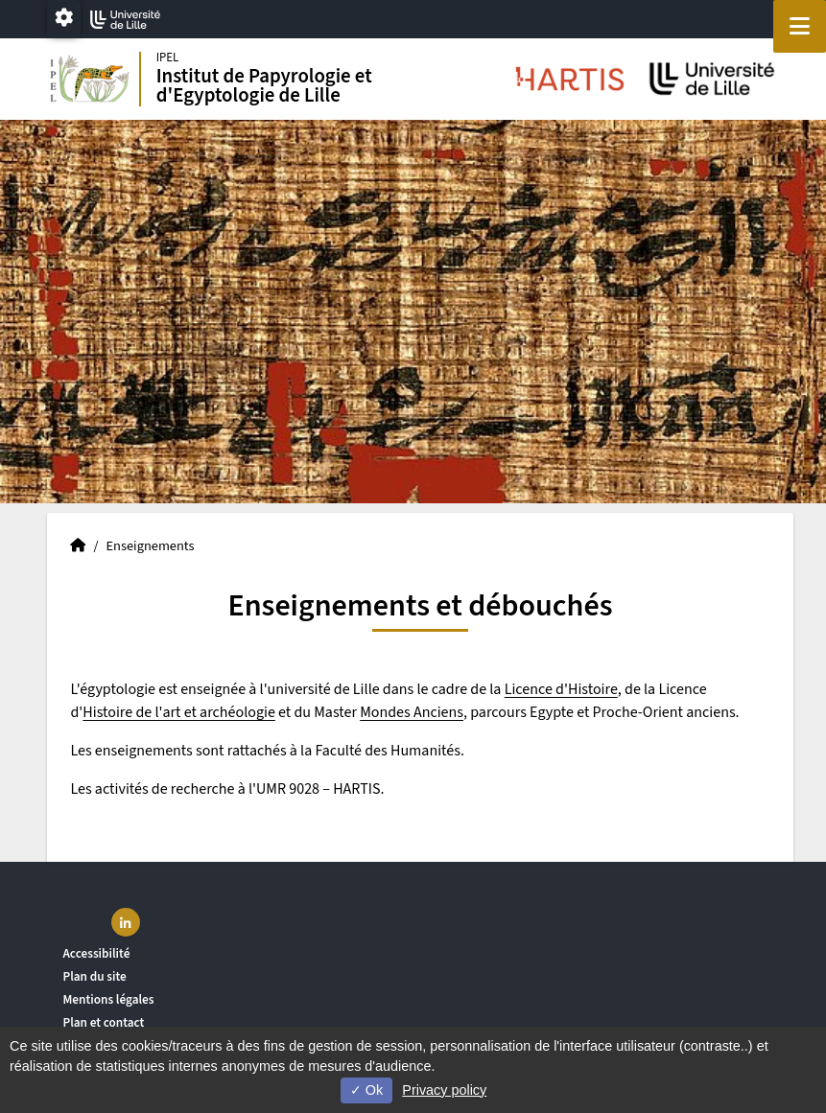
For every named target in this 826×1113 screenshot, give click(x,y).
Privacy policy (444, 1090)
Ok (366, 1090)
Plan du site (94, 976)
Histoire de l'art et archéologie (179, 712)
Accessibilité (96, 953)
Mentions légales (107, 999)
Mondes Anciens (411, 712)
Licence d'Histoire (561, 689)
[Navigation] (799, 26)
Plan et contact (103, 1022)
